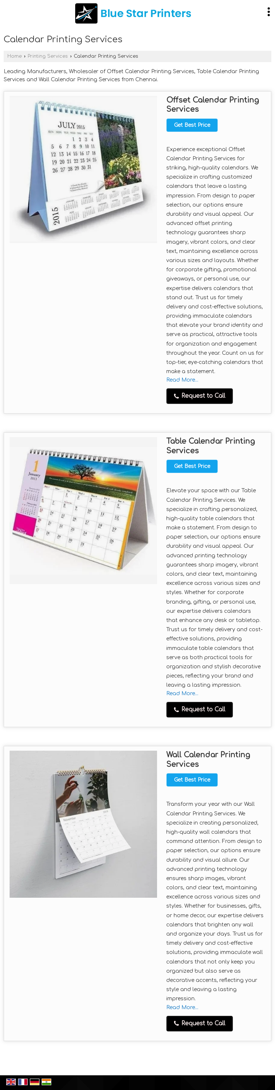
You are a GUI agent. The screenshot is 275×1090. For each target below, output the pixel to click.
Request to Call (199, 396)
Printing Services (48, 56)
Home (14, 56)
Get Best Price (192, 125)
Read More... (182, 380)
